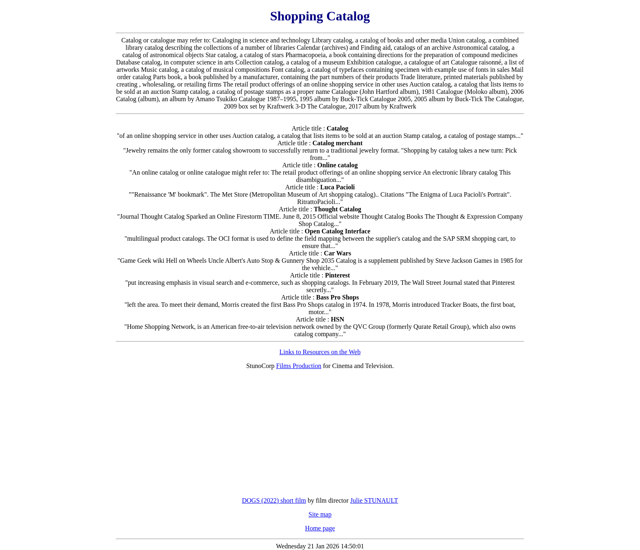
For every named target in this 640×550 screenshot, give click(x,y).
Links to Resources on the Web (320, 351)
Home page (320, 528)
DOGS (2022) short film (274, 500)
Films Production (299, 365)
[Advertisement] (320, 433)
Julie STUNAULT (374, 500)
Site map (320, 514)
